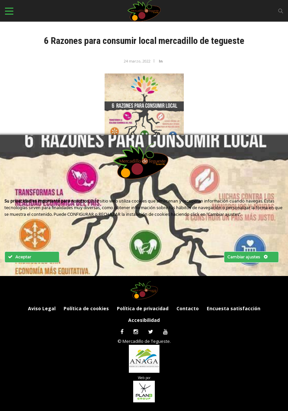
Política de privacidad (142, 308)
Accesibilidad (144, 320)
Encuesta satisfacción (233, 308)
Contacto (187, 308)
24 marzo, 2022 (137, 61)
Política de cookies (86, 308)
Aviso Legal (42, 308)
